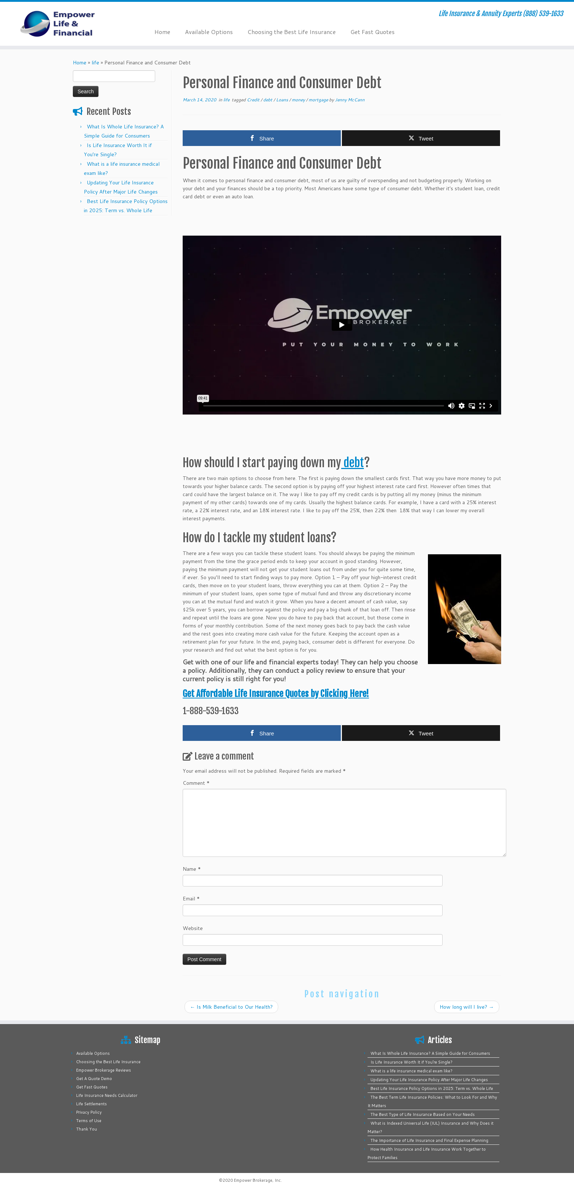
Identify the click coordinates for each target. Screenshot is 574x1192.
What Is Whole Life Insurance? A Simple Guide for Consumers (430, 1053)
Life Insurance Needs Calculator (106, 1095)
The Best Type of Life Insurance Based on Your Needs (422, 1114)
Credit (254, 100)
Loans (282, 100)
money (299, 100)
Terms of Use (88, 1121)
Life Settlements (91, 1104)
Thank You (86, 1129)
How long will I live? (467, 1007)
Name (192, 869)
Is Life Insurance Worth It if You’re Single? (411, 1062)
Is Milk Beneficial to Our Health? (231, 1007)
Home (162, 31)
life (95, 62)
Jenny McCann (350, 100)
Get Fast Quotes (372, 31)
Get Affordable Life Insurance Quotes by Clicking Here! (276, 693)
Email (191, 898)
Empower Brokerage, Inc (257, 1180)
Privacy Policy (89, 1112)
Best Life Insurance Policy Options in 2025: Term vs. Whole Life (431, 1088)
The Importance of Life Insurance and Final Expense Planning (429, 1140)
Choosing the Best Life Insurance (291, 31)
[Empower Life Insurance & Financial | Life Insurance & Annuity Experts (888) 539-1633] (66, 23)
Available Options (209, 31)
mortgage (319, 100)
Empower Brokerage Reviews (103, 1070)
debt (268, 100)
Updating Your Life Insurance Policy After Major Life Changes (429, 1080)
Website (193, 928)
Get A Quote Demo (94, 1079)
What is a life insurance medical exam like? (411, 1071)
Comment (196, 783)
